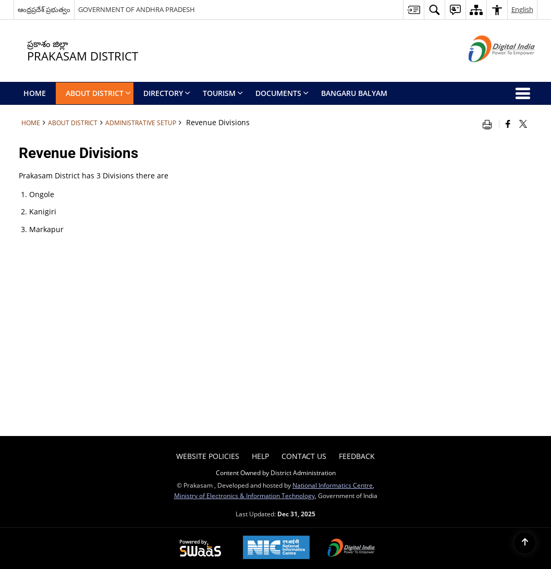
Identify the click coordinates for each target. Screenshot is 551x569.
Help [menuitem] (260, 456)
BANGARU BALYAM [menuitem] (354, 93)
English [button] (522, 9)
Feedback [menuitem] (357, 456)
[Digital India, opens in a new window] (351, 548)
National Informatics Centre (332, 485)
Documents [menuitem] (282, 93)
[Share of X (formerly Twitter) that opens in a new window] (523, 123)
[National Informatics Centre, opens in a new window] (276, 548)
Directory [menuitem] (166, 93)
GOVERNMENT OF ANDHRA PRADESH (136, 9)
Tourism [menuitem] (223, 93)
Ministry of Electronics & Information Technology (244, 495)
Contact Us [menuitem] (303, 456)
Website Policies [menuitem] (207, 456)
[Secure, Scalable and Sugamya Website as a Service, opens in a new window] (200, 548)
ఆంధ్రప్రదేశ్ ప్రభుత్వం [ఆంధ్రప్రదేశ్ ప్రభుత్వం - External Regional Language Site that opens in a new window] (44, 9)
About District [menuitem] (98, 93)
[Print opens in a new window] (489, 123)
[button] (434, 9)
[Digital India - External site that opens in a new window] (488, 71)
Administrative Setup (140, 122)
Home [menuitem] (34, 93)
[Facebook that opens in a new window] (508, 123)
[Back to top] (525, 542)
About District (72, 122)
